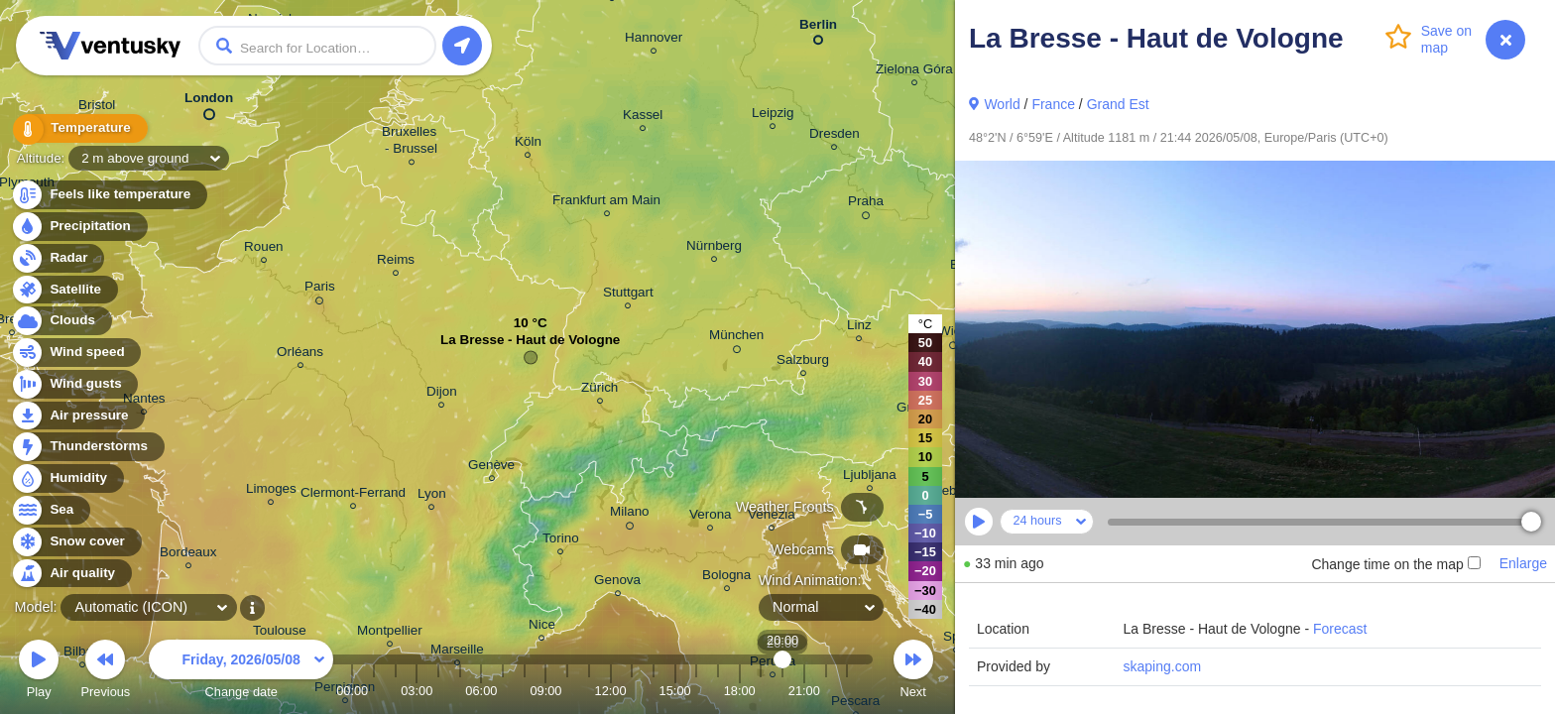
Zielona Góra (914, 71)
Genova (617, 582)
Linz (859, 327)
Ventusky (107, 45)
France (1053, 104)
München (736, 338)
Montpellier (389, 633)
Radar (57, 258)
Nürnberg (714, 248)
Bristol (96, 107)
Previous (105, 672)
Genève (491, 467)
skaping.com (1162, 666)
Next (913, 672)
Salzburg (803, 362)
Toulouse (279, 633)
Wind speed (76, 352)
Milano (630, 515)
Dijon (441, 394)
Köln (528, 144)
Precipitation (79, 226)
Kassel (642, 117)
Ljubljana (870, 477)
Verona (710, 517)
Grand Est (1118, 104)
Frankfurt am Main (606, 202)
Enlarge (1523, 563)
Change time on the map (1395, 564)
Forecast (1340, 629)
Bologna (726, 577)
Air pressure (78, 416)
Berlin (818, 28)
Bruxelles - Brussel (411, 143)
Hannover (653, 40)
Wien (953, 334)
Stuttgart (628, 295)
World (1001, 104)
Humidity (67, 478)
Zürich (599, 390)
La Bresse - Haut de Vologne (530, 344)
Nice (542, 627)
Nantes (144, 401)
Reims (396, 262)
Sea (50, 510)
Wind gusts (74, 384)
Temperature (78, 128)
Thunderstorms (87, 446)
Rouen (264, 249)
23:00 (847, 690)
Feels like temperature (108, 194)
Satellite (64, 290)
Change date (241, 672)
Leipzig (773, 115)
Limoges (271, 491)
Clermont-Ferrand (353, 495)
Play (39, 672)
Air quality (71, 573)
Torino (560, 541)
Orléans (300, 354)
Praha (866, 204)
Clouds (61, 320)
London (208, 102)
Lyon (432, 496)
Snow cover (76, 542)
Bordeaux (188, 554)
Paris (319, 289)
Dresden (834, 136)
